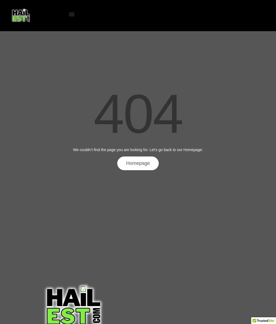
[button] (71, 14)
